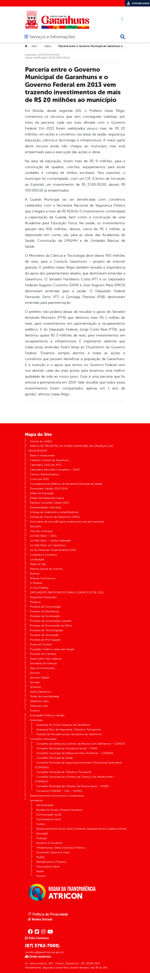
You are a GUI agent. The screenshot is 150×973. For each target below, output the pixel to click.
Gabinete (49, 46)
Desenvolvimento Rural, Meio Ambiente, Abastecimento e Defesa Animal (81, 828)
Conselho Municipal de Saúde (54, 757)
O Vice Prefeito (39, 587)
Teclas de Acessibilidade (44, 696)
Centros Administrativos (44, 474)
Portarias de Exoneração (45, 616)
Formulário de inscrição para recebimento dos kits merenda (67, 521)
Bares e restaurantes (42, 455)
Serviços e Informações (52, 37)
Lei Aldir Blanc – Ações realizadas (50, 540)
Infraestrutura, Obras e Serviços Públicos (61, 847)
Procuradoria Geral (47, 866)
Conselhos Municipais (43, 739)
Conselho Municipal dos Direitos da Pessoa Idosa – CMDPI (72, 786)
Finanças (41, 838)
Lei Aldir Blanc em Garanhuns (48, 545)
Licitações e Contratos (43, 554)
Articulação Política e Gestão (47, 715)
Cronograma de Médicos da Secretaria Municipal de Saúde (66, 483)
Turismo (35, 710)
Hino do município (41, 531)
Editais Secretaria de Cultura (47, 498)
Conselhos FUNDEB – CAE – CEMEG (59, 791)
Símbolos (35, 687)
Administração (45, 805)
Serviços (35, 672)
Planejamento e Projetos (51, 861)
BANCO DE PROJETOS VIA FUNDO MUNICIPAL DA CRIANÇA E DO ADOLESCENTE (70, 448)
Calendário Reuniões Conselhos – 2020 (55, 469)
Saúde (40, 871)
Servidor (35, 682)
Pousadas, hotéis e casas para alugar (52, 649)
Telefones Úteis (39, 701)
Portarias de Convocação (45, 606)
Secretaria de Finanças (43, 663)
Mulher (40, 857)
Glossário (35, 526)
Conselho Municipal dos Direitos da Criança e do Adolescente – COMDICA (75, 779)
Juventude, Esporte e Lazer (53, 852)
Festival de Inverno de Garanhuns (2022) (55, 516)
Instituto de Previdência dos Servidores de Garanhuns (69, 734)
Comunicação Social (48, 814)
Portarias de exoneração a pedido (51, 620)
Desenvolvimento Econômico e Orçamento (57, 795)
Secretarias (36, 800)
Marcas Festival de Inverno (46, 568)
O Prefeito (36, 583)
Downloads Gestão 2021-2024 (49, 488)
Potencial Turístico (41, 644)
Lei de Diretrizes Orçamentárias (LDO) (53, 550)
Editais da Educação (42, 493)
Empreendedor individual (45, 507)
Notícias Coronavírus (42, 578)
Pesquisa (35, 601)
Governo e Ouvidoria (49, 842)
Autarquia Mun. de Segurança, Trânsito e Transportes (68, 729)
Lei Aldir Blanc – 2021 (43, 535)
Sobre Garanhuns (40, 691)
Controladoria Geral (48, 819)
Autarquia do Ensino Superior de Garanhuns (63, 724)
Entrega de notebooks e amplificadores (54, 512)
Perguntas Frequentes (43, 597)
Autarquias (36, 720)
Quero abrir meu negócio (46, 658)
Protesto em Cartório (43, 653)
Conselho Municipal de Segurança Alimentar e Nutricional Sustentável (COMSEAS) (78, 765)
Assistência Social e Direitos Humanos (59, 809)
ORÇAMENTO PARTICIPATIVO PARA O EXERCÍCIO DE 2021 (67, 592)
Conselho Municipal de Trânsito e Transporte (63, 772)
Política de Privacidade (48, 914)
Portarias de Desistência (44, 611)
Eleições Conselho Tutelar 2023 (49, 502)
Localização (37, 559)
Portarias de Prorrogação (45, 639)
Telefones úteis (39, 705)
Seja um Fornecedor (42, 668)
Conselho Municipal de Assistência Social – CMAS (66, 748)
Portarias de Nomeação (44, 635)
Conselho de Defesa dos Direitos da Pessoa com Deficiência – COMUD (80, 743)
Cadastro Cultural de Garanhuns (49, 460)
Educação (42, 833)
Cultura (40, 824)
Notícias (36, 46)
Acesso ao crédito (41, 441)
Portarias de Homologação (46, 630)
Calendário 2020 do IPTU (46, 464)
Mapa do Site (38, 564)
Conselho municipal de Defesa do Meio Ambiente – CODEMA (74, 753)
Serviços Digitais (40, 677)
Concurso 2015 (39, 479)
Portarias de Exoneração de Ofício (51, 625)
